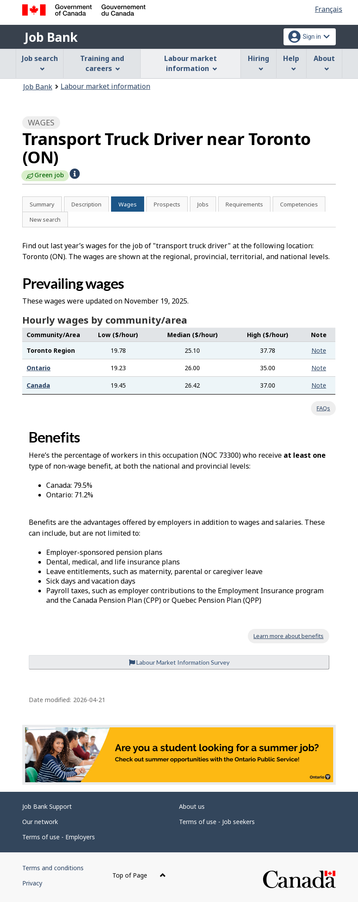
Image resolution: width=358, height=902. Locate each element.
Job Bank (51, 37)
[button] (75, 174)
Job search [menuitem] (40, 62)
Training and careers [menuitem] (102, 63)
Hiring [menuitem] (258, 62)
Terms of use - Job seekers (217, 822)
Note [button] (318, 350)
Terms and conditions (53, 868)
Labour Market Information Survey (179, 662)
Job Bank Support (47, 806)
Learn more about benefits (288, 636)
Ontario (39, 368)
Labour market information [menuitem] (190, 63)
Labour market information (105, 86)
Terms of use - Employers (58, 837)
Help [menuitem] (291, 62)
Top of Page (139, 875)
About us (192, 806)
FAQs (323, 408)
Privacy (32, 883)
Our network (40, 822)
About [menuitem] (324, 62)
